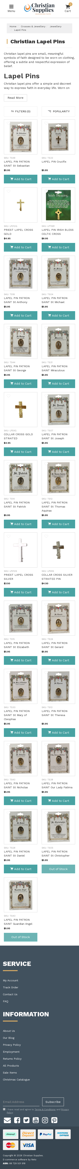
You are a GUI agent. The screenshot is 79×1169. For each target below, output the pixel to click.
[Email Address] (21, 1101)
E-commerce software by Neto (19, 1159)
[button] (8, 124)
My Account (10, 980)
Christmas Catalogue (16, 1079)
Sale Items (10, 1072)
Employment (11, 1051)
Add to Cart (20, 179)
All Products (11, 1065)
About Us (9, 1030)
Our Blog (8, 1037)
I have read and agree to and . (36, 1111)
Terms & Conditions (45, 1109)
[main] (39, 532)
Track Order (10, 987)
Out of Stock (58, 869)
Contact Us (10, 994)
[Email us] (7, 1120)
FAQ (5, 1001)
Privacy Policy (12, 1044)
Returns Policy (12, 1058)
